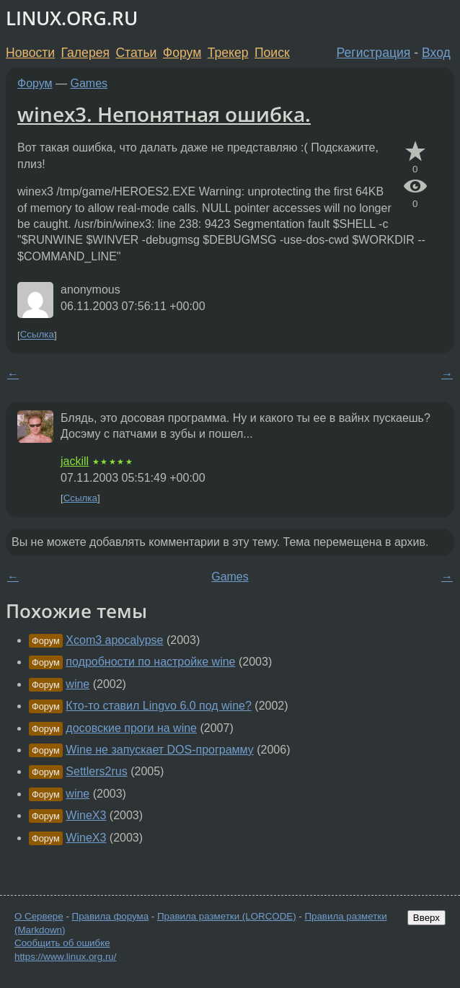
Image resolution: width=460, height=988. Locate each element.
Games (89, 83)
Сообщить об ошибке (62, 943)
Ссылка (37, 335)
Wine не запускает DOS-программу (159, 750)
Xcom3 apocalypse (114, 640)
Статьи (135, 52)
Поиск (272, 52)
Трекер (228, 52)
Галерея (85, 52)
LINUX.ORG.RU (72, 18)
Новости (30, 52)
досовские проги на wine (131, 728)
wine (77, 684)
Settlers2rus (96, 771)
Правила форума (110, 916)
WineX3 (86, 815)
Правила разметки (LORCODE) (226, 916)
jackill (75, 461)
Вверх (426, 917)
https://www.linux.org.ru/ (65, 956)
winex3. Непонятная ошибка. (164, 114)
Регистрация (374, 52)
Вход (436, 52)
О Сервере (38, 916)
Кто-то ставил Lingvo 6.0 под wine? (159, 706)
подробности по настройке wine (150, 662)
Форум (182, 52)
